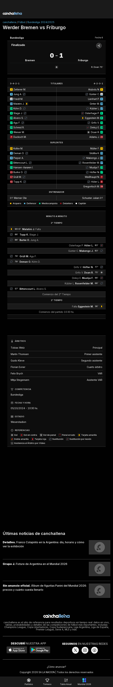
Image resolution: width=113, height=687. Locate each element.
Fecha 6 (99, 37)
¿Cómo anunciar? (56, 666)
